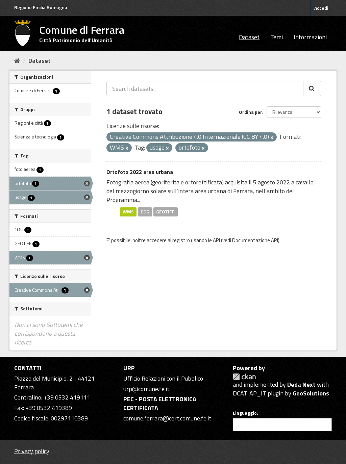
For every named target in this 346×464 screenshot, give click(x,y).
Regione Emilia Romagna (40, 7)
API (216, 240)
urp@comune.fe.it (146, 388)
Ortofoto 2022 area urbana (139, 172)
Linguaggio (245, 413)
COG (145, 211)
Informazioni (310, 37)
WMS (128, 211)
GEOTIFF (165, 211)
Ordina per (250, 111)
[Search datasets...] (204, 88)
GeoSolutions (311, 393)
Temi (276, 37)
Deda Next (301, 384)
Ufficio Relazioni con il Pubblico (163, 378)
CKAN (244, 376)
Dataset (249, 37)
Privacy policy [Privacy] (31, 451)
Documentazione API (255, 240)
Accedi (321, 7)
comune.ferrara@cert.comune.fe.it (167, 418)
